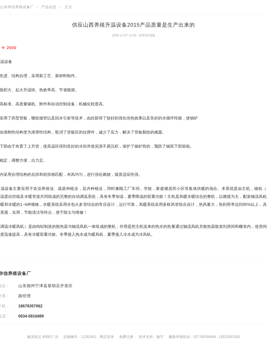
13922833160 (229, 337)
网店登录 (107, 337)
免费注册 (126, 337)
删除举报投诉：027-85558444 (192, 337)
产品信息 (48, 7)
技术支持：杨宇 (151, 337)
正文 (68, 7)
